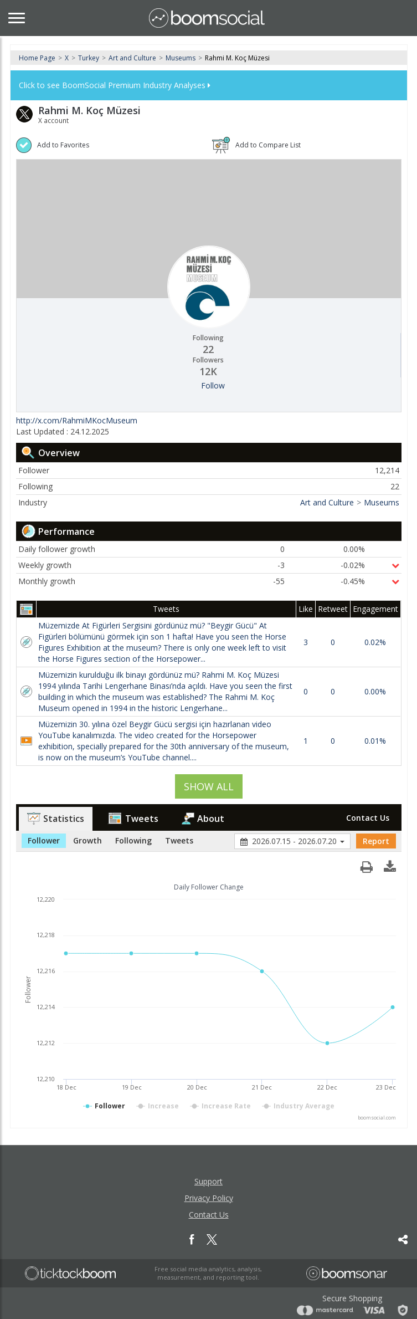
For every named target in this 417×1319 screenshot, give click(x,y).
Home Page (37, 58)
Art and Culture (132, 58)
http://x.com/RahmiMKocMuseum (76, 420)
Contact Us (367, 817)
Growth (87, 840)
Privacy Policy (208, 1198)
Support (208, 1181)
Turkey (88, 58)
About (203, 818)
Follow (213, 385)
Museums (180, 58)
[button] (389, 864)
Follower (44, 840)
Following (133, 840)
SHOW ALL (209, 786)
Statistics (55, 818)
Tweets (132, 818)
